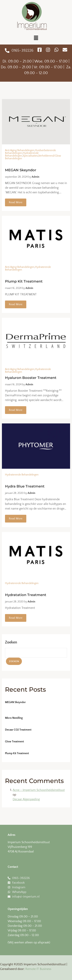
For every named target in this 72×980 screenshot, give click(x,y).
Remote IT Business (38, 969)
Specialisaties (30, 155)
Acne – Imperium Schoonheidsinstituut (39, 790)
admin (35, 176)
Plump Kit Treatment (17, 753)
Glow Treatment (14, 741)
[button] (36, 38)
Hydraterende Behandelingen (22, 154)
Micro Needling (14, 718)
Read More (15, 202)
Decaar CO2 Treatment (18, 729)
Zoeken (11, 642)
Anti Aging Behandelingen (19, 150)
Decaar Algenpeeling (26, 799)
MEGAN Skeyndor (15, 702)
